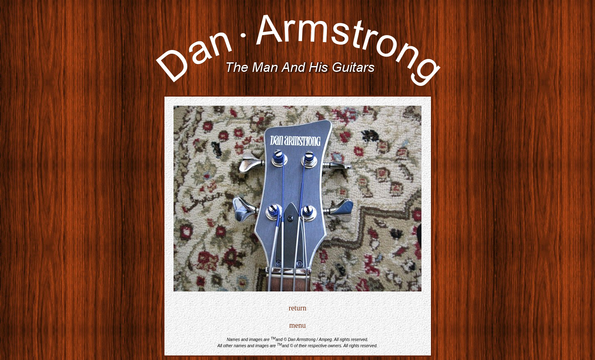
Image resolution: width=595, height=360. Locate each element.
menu (297, 325)
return (298, 308)
